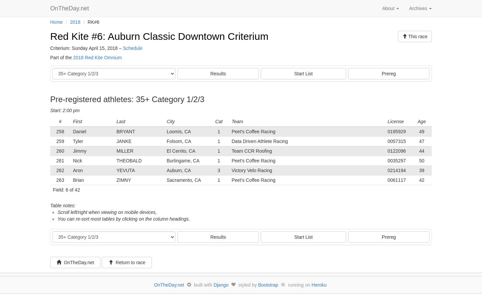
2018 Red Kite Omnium (97, 57)
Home (56, 22)
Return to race (127, 262)
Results (218, 73)
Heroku (319, 285)
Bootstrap (268, 285)
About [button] (390, 8)
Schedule (132, 48)
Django (221, 285)
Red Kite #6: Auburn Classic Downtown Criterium (159, 36)
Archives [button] (420, 8)
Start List (303, 73)
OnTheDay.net (70, 8)
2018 (75, 22)
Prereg (389, 73)
